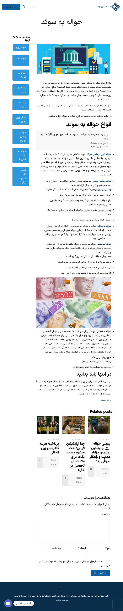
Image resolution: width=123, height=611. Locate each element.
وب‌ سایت (56, 548)
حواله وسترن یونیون (101, 181)
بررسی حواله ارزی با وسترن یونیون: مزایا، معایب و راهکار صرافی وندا (100, 452)
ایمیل (82, 548)
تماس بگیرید (11, 6)
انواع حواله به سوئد (98, 143)
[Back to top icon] (61, 588)
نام (108, 548)
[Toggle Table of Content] (105, 139)
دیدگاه (106, 515)
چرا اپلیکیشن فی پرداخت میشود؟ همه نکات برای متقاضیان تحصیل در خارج (75, 457)
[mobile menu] (34, 6)
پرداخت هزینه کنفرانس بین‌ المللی (49, 448)
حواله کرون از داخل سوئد (99, 154)
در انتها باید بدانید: (97, 146)
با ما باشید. (105, 400)
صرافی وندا (65, 343)
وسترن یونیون (104, 189)
